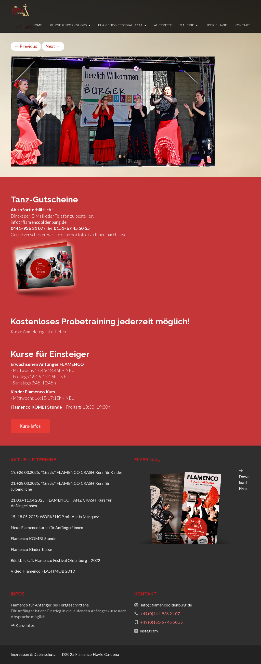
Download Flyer (244, 482)
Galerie (189, 25)
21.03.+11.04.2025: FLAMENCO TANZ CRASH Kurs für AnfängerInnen (61, 502)
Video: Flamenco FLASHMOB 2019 (43, 571)
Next (53, 46)
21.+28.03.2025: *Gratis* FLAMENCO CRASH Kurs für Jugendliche (60, 486)
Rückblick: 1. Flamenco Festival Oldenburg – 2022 (55, 560)
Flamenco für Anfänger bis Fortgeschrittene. (50, 604)
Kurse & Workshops (70, 25)
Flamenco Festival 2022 (122, 25)
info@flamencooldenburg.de (39, 222)
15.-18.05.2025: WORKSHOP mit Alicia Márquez (55, 516)
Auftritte (163, 25)
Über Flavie (216, 25)
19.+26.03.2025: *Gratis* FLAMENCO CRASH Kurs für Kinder (66, 472)
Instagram (149, 630)
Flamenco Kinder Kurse (31, 549)
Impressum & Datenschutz (33, 654)
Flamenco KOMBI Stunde (34, 538)
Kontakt (242, 25)
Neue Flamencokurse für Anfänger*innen (47, 527)
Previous (26, 46)
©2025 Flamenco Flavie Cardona (90, 654)
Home (37, 25)
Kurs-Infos (25, 625)
